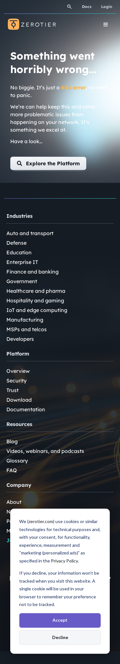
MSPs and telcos (26, 329)
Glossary (17, 460)
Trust (12, 390)
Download (19, 400)
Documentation (25, 409)
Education (19, 252)
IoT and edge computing (36, 310)
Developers (20, 339)
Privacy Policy (64, 560)
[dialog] (60, 581)
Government (21, 281)
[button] (48, 163)
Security (16, 380)
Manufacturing (24, 319)
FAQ (11, 470)
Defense (16, 243)
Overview (18, 371)
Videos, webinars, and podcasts (45, 451)
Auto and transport (29, 233)
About (13, 502)
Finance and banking (32, 271)
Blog (12, 441)
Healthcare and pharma (35, 291)
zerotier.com (40, 521)
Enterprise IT (22, 262)
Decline (60, 637)
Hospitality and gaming (35, 300)
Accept (60, 620)
